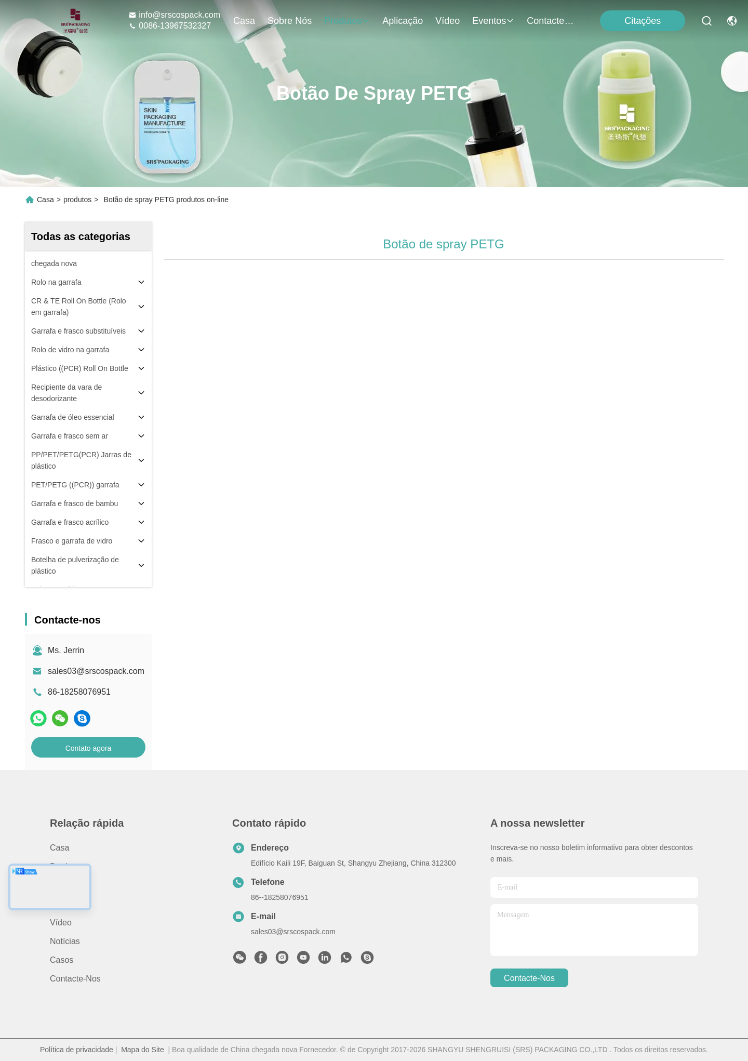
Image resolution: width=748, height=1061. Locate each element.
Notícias (65, 941)
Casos (61, 960)
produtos (347, 21)
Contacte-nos (552, 21)
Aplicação (402, 21)
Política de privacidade (76, 1049)
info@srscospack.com (174, 14)
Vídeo (447, 21)
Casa (244, 21)
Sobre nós (290, 21)
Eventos (493, 21)
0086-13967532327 (169, 25)
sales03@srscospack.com (96, 671)
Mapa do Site (142, 1049)
